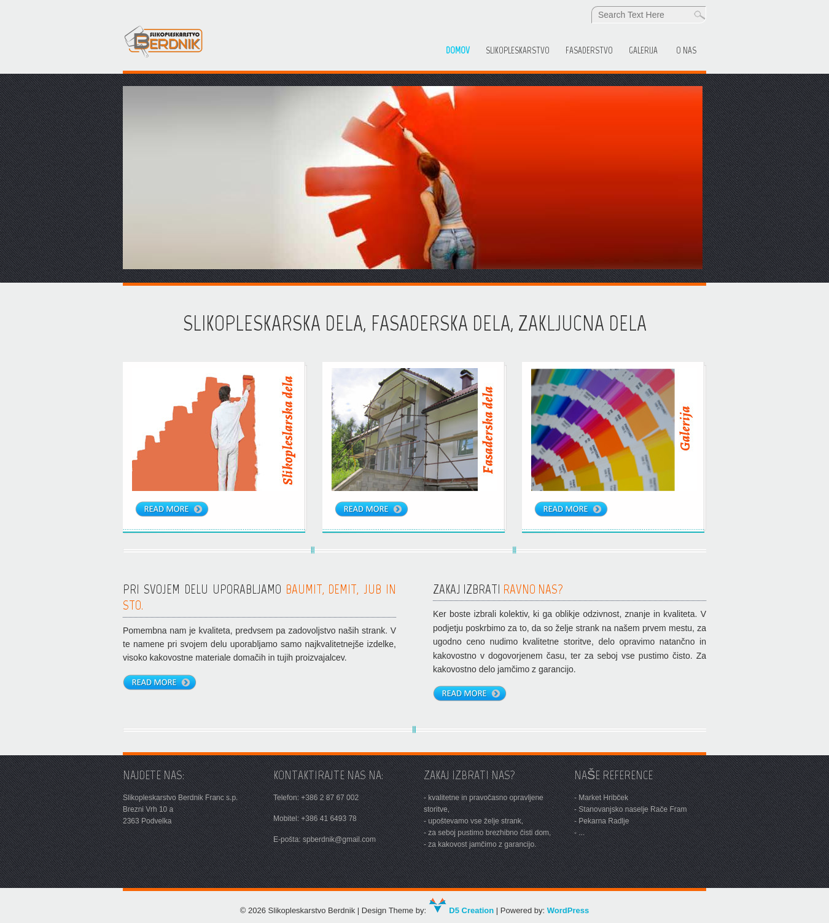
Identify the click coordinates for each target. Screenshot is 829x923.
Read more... (166, 685)
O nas (686, 50)
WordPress (568, 910)
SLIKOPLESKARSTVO (518, 50)
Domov (458, 50)
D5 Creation (461, 910)
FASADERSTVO (589, 50)
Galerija (643, 50)
